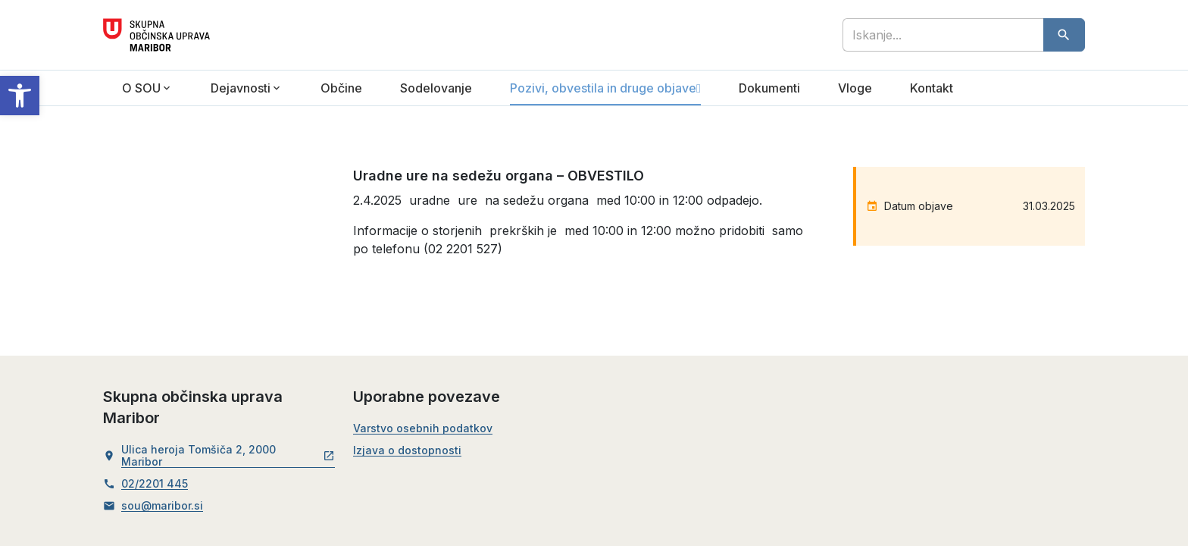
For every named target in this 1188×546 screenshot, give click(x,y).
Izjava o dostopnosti (407, 450)
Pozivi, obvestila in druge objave (603, 88)
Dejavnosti (240, 88)
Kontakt (931, 88)
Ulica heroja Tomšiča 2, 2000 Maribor (228, 456)
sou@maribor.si (162, 506)
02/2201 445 (154, 484)
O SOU (141, 88)
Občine (341, 88)
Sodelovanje (436, 88)
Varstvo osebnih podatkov (422, 428)
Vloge (855, 88)
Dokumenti (769, 88)
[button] (19, 95)
